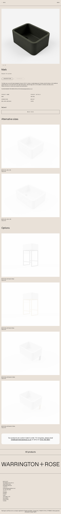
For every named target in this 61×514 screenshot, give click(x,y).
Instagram (5, 492)
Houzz (4, 495)
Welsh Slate (30, 111)
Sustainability (5, 498)
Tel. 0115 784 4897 (7, 489)
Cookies (4, 500)
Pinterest (5, 493)
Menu (58, 2)
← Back (3, 2)
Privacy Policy (5, 499)
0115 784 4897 (45, 439)
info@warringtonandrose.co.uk (26, 88)
